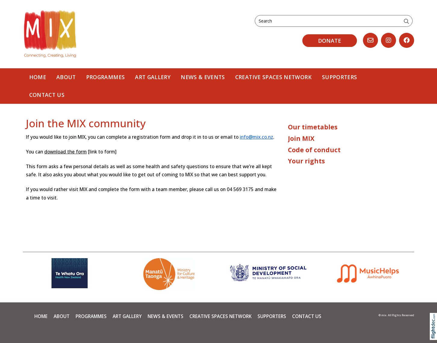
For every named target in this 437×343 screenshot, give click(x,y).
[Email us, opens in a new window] (370, 40)
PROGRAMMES (105, 77)
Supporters (339, 77)
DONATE (329, 40)
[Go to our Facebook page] (406, 40)
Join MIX (301, 138)
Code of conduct (314, 150)
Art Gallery (152, 77)
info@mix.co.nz (256, 137)
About (66, 77)
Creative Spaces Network (273, 77)
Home (37, 77)
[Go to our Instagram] (388, 40)
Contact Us (47, 94)
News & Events (203, 77)
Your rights (306, 161)
